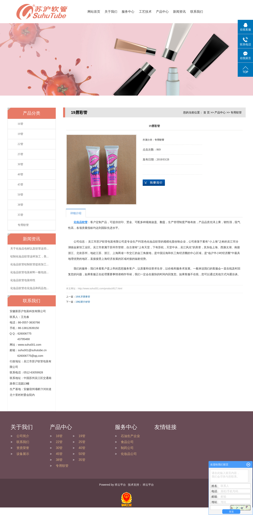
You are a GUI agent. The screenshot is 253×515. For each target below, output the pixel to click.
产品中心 (162, 11)
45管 (20, 184)
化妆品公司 (129, 454)
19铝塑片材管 (83, 301)
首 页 (206, 112)
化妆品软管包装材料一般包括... (29, 272)
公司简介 (22, 436)
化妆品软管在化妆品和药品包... (29, 288)
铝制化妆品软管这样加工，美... (29, 256)
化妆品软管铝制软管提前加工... (29, 264)
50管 (20, 194)
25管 (20, 154)
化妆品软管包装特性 (22, 280)
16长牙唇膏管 (83, 296)
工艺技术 (145, 11)
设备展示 (22, 454)
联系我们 (196, 11)
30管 (20, 164)
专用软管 (23, 224)
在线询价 (154, 182)
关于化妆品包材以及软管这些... (29, 248)
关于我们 (111, 11)
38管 (20, 204)
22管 (20, 144)
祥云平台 (120, 484)
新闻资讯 (179, 11)
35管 (20, 214)
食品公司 (127, 442)
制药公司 (127, 448)
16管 (20, 123)
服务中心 (128, 11)
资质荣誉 (22, 448)
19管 (20, 133)
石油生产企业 (130, 436)
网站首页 (94, 11)
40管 (20, 174)
